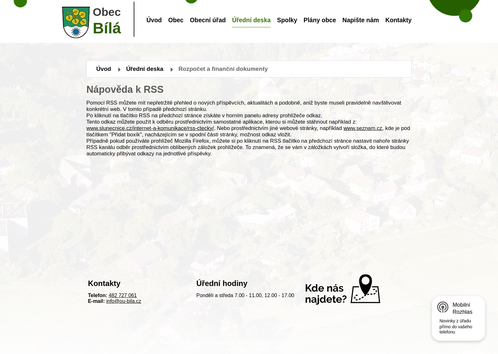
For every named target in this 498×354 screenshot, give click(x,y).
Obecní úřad (208, 20)
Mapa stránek (329, 342)
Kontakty (398, 20)
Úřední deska (251, 20)
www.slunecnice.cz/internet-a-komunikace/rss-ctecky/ (150, 128)
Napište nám (360, 20)
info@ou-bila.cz (123, 301)
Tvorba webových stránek (240, 348)
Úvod (154, 20)
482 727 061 (123, 295)
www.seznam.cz (362, 128)
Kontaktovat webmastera (224, 342)
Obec (175, 20)
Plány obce (320, 20)
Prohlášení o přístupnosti (283, 342)
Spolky (287, 20)
